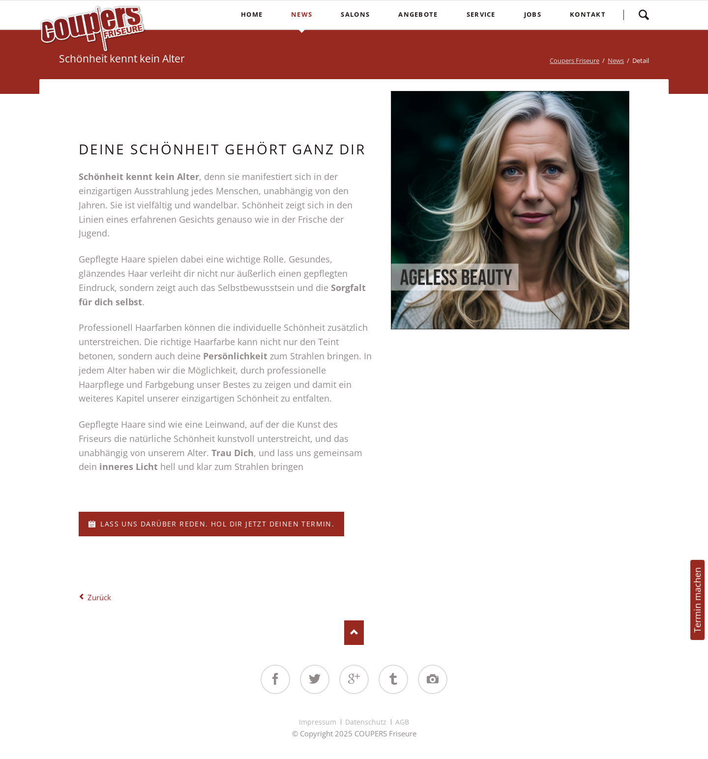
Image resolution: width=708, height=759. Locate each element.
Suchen (643, 14)
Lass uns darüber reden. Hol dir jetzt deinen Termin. (216, 523)
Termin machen (697, 600)
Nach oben (354, 632)
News (616, 60)
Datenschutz (365, 722)
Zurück (99, 597)
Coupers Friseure (574, 60)
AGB (402, 722)
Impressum (317, 722)
